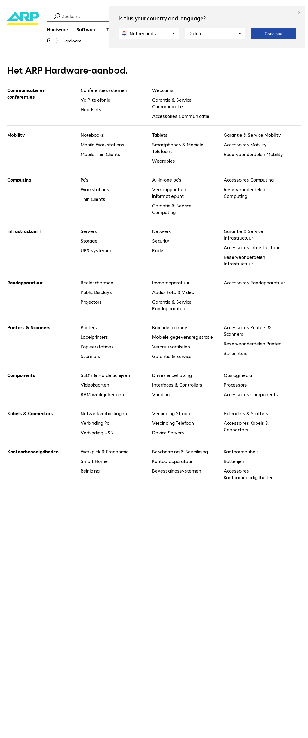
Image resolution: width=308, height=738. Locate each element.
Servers (89, 231)
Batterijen (234, 461)
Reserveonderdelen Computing (244, 192)
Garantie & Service (172, 356)
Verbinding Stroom (172, 413)
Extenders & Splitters (246, 413)
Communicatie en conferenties (26, 93)
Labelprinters (94, 337)
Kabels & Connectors (30, 413)
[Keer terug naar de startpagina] (22, 30)
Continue (273, 34)
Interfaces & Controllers (177, 384)
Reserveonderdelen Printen (253, 343)
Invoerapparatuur (170, 282)
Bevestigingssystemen (176, 470)
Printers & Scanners (29, 327)
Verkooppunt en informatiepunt (169, 192)
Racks (158, 250)
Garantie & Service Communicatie (172, 102)
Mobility (16, 135)
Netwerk (161, 231)
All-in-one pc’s (166, 179)
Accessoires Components (251, 394)
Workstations (95, 189)
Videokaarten (95, 384)
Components (21, 375)
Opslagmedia (238, 375)
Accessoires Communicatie (180, 116)
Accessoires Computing (249, 179)
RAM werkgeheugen (102, 394)
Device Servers (168, 432)
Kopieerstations (97, 346)
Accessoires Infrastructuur (251, 247)
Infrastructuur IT (25, 231)
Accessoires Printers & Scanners (247, 330)
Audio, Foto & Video (173, 292)
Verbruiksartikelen (171, 346)
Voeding (161, 394)
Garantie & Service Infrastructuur (243, 234)
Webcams (163, 90)
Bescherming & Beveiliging (180, 451)
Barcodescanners (170, 327)
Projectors (91, 302)
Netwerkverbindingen (104, 413)
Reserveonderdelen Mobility (253, 154)
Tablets (160, 135)
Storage (89, 240)
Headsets (91, 109)
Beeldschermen (97, 282)
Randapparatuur (25, 282)
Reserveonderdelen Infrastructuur (244, 260)
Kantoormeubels (241, 451)
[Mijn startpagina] (49, 40)
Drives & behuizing (172, 375)
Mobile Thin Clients (100, 154)
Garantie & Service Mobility (252, 135)
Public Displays (96, 292)
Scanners (90, 356)
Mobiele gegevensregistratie (182, 337)
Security (160, 240)
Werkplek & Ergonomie (105, 451)
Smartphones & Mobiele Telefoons (177, 147)
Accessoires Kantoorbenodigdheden (249, 473)
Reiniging (90, 470)
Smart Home (94, 461)
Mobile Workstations (102, 144)
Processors (235, 384)
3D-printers (236, 353)
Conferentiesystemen (104, 90)
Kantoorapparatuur (172, 461)
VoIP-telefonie (95, 99)
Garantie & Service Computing (172, 208)
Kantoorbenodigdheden (33, 451)
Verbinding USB (97, 432)
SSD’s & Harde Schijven (105, 375)
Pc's (84, 179)
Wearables (163, 161)
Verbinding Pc (95, 423)
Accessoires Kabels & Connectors (246, 426)
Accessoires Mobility (245, 144)
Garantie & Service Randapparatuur (172, 305)
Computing (19, 179)
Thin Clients (93, 199)
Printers (89, 327)
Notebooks (92, 135)
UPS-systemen (96, 250)
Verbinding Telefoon (173, 423)
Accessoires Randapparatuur (254, 282)
